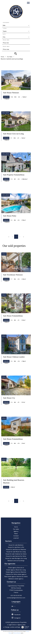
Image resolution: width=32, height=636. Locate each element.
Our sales (9, 56)
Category (6, 22)
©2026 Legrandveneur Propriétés (16, 622)
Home (2, 56)
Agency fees (21, 625)
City (4, 34)
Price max (6, 46)
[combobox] (16, 25)
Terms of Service (17, 633)
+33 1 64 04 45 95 (16, 595)
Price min (6, 40)
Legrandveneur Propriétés (16, 586)
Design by (24, 627)
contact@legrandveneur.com (16, 598)
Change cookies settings (12, 627)
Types (5, 28)
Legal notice (12, 625)
